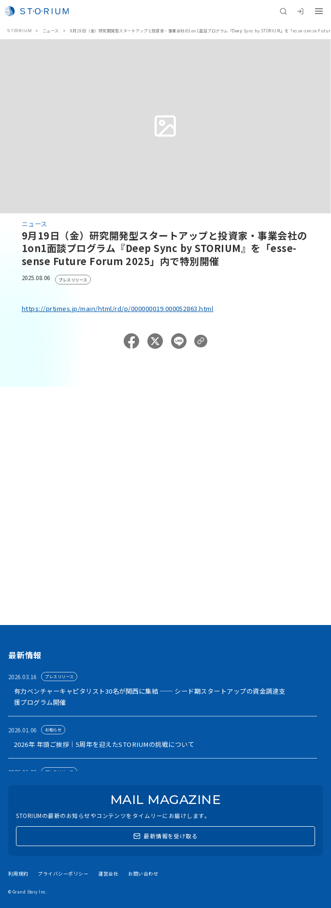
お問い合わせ (143, 873)
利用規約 (18, 873)
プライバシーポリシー (63, 873)
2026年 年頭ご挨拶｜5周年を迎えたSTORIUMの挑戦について (104, 744)
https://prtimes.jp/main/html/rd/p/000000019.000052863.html (118, 308)
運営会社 (108, 873)
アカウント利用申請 (61, 548)
